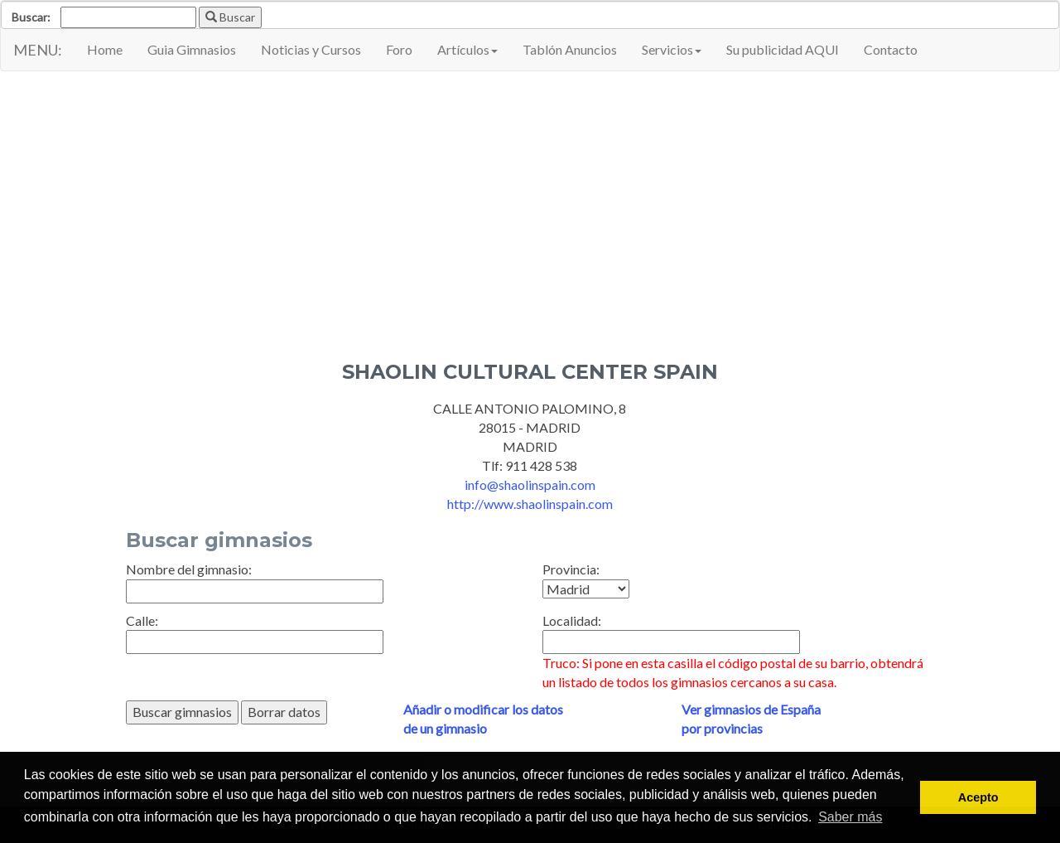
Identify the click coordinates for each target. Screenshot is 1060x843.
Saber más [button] (850, 817)
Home (105, 49)
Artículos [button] (467, 49)
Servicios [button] (671, 49)
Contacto (891, 49)
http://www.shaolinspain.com (530, 503)
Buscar (230, 17)
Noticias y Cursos (311, 49)
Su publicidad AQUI (782, 49)
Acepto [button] (978, 797)
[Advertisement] (530, 204)
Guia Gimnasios (191, 49)
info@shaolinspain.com (530, 484)
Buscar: (31, 17)
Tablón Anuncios (570, 49)
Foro (399, 49)
